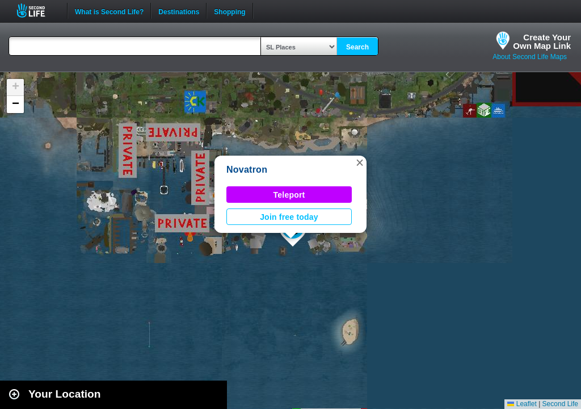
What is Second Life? (109, 11)
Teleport (289, 194)
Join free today (289, 217)
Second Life (37, 10)
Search (357, 47)
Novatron (246, 169)
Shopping (229, 11)
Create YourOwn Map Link (542, 41)
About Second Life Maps (529, 57)
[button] (360, 162)
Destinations (178, 11)
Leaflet (521, 404)
